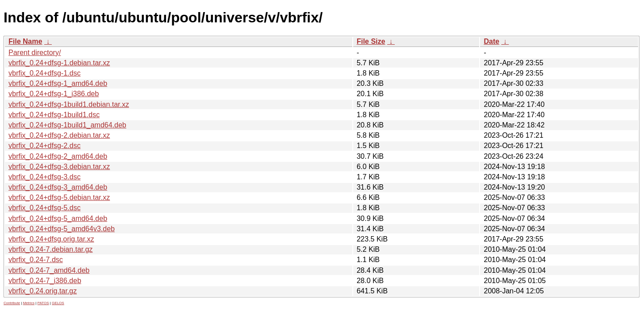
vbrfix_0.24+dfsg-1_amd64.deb (57, 83)
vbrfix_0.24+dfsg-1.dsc (44, 73)
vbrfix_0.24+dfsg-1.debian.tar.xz (59, 63)
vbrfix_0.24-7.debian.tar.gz (50, 249)
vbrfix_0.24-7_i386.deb (44, 280)
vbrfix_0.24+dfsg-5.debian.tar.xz (59, 197)
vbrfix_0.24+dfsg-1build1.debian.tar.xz (68, 104)
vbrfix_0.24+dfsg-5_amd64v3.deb (61, 229)
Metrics (28, 303)
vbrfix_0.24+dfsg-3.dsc (44, 177)
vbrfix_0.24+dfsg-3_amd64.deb (57, 187)
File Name (25, 41)
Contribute (12, 303)
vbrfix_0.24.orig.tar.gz (42, 291)
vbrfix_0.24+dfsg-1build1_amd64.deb (67, 125)
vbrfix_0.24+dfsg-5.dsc (44, 208)
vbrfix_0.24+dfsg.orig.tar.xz (51, 239)
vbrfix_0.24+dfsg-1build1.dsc (54, 115)
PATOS (43, 303)
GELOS (58, 303)
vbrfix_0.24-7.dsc (35, 259)
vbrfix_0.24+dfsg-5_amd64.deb (57, 218)
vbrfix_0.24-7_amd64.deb (48, 270)
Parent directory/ (34, 52)
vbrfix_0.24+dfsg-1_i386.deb (53, 93)
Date (491, 41)
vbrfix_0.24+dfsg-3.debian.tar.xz (59, 166)
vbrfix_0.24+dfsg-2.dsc (44, 145)
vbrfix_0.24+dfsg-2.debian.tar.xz (59, 135)
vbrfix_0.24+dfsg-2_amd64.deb (57, 156)
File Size (371, 41)
